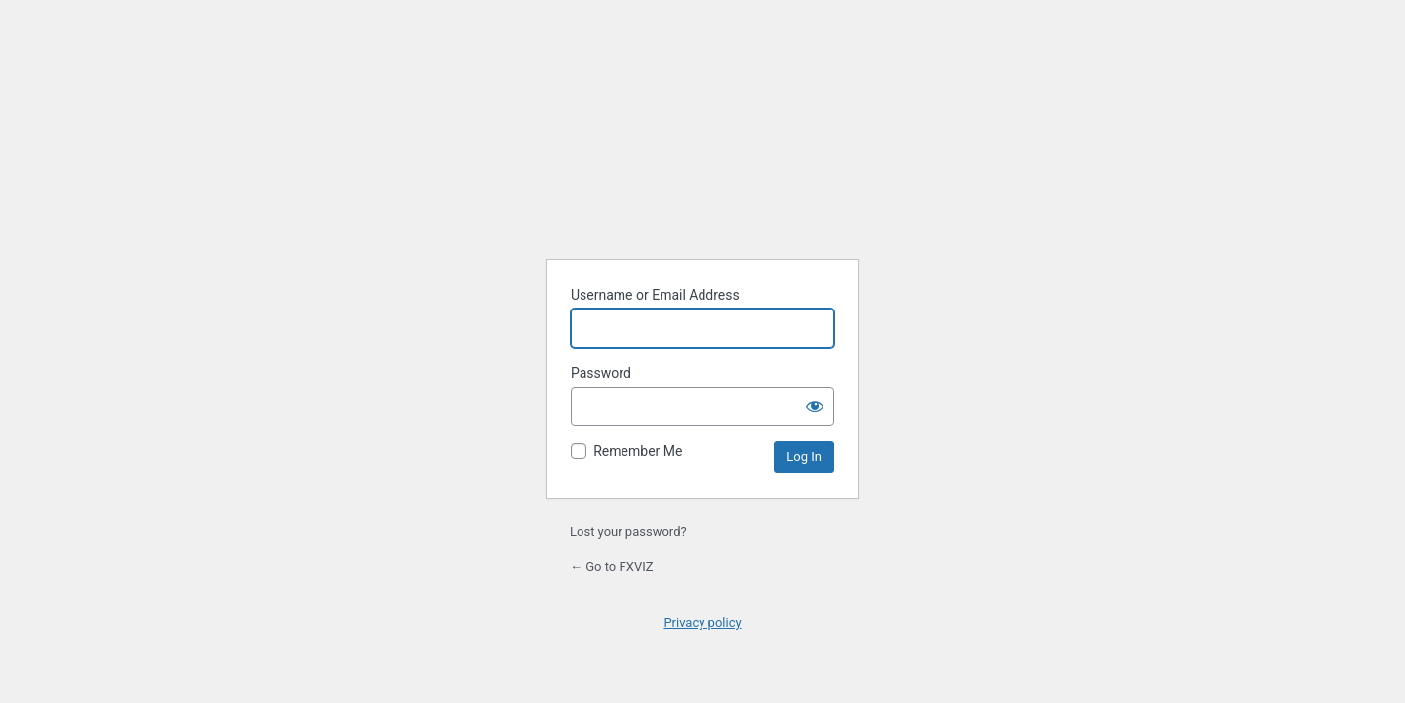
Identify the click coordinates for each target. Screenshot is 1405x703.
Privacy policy (702, 622)
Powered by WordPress (703, 152)
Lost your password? (628, 531)
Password (601, 373)
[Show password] (814, 406)
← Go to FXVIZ (612, 566)
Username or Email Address (655, 295)
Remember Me (637, 451)
